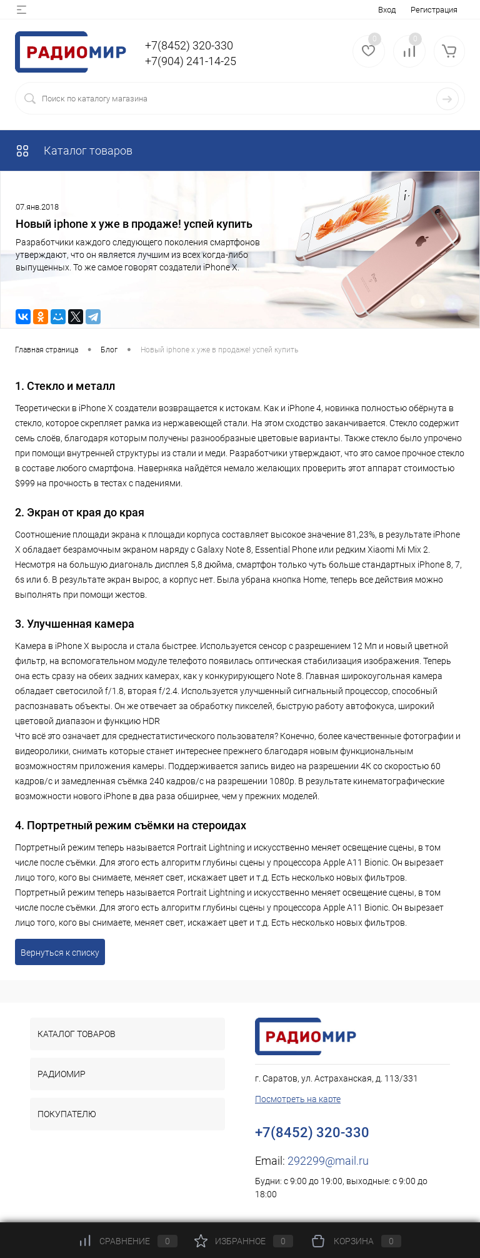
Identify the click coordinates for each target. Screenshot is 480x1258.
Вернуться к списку (60, 953)
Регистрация (434, 9)
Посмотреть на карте (298, 1099)
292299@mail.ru (328, 1160)
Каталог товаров (73, 150)
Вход (387, 9)
